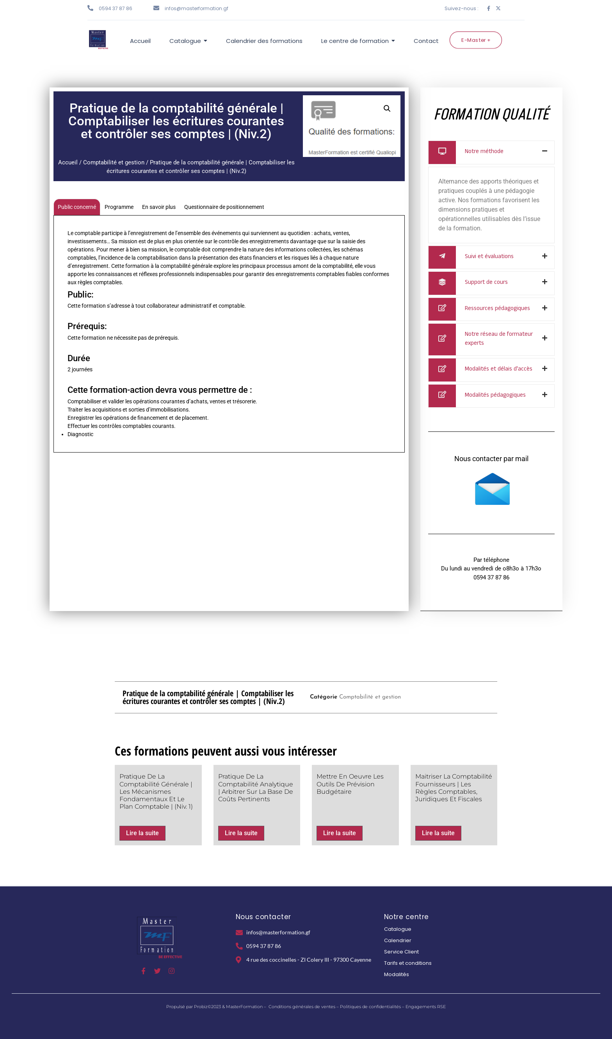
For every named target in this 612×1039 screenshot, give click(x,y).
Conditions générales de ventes (302, 1006)
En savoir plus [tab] (159, 207)
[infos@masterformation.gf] (156, 8)
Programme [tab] (119, 207)
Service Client (401, 951)
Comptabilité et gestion (113, 162)
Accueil (68, 162)
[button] (387, 109)
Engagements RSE (426, 1006)
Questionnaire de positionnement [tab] (224, 207)
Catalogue (397, 929)
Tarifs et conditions (408, 963)
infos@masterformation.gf (196, 8)
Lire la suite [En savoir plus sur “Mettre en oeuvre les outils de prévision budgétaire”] (339, 833)
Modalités (396, 974)
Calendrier (397, 940)
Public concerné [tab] (77, 207)
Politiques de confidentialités (370, 1006)
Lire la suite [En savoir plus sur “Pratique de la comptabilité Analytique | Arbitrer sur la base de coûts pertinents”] (241, 833)
